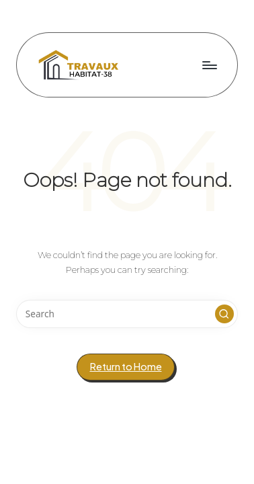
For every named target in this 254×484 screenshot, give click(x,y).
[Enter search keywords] (127, 314)
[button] (224, 314)
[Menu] (209, 65)
